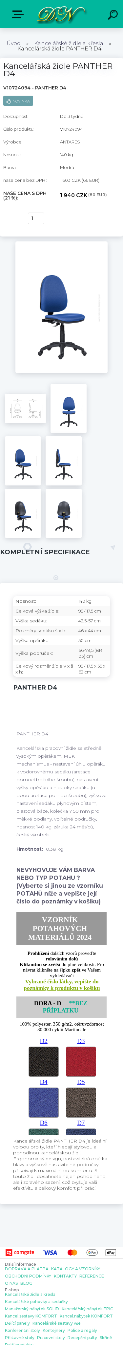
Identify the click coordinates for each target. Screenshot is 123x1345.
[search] (114, 15)
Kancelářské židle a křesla (68, 43)
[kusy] (36, 218)
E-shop (19, 14)
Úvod (14, 43)
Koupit (12, 218)
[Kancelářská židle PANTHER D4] (61, 244)
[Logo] (61, 14)
